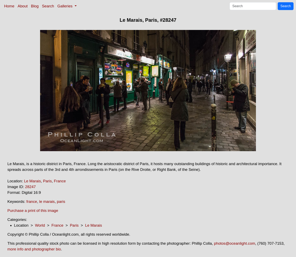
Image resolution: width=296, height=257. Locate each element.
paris (61, 201)
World (40, 225)
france (31, 201)
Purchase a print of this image (32, 210)
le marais (47, 201)
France (60, 181)
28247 (30, 187)
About (23, 6)
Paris (47, 181)
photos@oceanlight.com (234, 243)
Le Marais (32, 181)
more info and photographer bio (34, 249)
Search (48, 6)
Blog (35, 6)
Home (9, 6)
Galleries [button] (65, 6)
